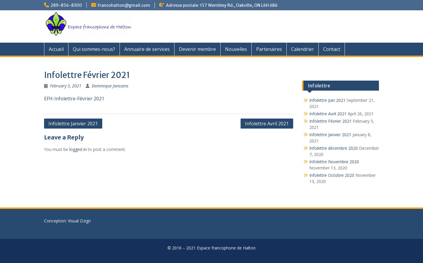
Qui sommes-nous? (94, 49)
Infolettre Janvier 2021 (73, 123)
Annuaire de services (147, 49)
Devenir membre (197, 49)
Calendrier (302, 49)
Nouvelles (236, 49)
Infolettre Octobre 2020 (331, 175)
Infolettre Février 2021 (330, 121)
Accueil (56, 49)
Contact (331, 49)
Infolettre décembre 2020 (333, 148)
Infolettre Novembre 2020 (334, 161)
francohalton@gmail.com (124, 5)
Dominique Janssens (110, 86)
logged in (78, 149)
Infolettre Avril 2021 (267, 123)
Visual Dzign (79, 221)
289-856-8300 (66, 5)
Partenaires (269, 49)
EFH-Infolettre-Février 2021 (74, 98)
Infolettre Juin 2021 (327, 100)
